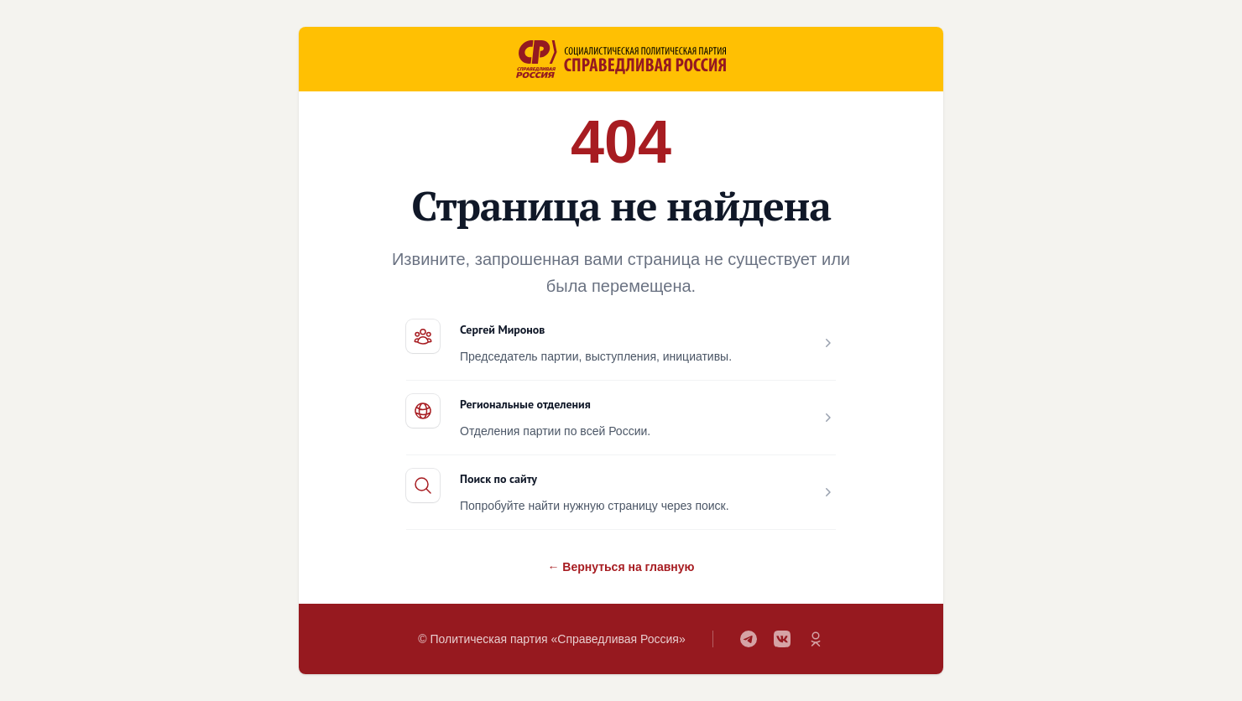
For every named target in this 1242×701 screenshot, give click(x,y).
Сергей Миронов (502, 329)
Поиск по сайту (498, 478)
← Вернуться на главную (620, 567)
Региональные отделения (525, 404)
